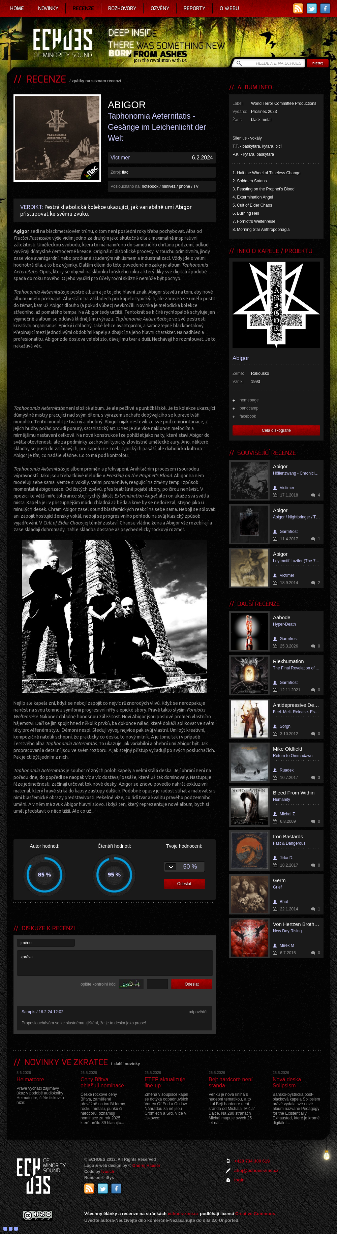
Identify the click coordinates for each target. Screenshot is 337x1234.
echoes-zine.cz (183, 1213)
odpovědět (198, 1012)
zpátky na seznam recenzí (96, 81)
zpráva (115, 963)
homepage (249, 400)
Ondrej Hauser (146, 1165)
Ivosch (107, 1171)
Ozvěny (160, 8)
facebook (248, 416)
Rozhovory (122, 8)
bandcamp (249, 408)
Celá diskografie (276, 430)
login (239, 1179)
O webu (229, 8)
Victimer (120, 157)
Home (17, 8)
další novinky (127, 1063)
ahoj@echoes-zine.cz (256, 1170)
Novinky (48, 8)
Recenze (83, 8)
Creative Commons (255, 1213)
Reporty (195, 8)
